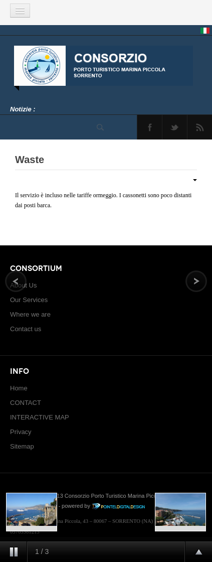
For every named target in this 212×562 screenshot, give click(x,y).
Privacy (21, 432)
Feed (199, 127)
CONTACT (25, 402)
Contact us (25, 329)
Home (19, 388)
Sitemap (22, 446)
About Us (23, 285)
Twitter (174, 127)
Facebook (149, 127)
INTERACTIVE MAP (39, 417)
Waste (29, 159)
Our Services (29, 300)
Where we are (30, 314)
